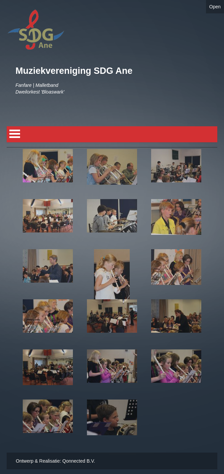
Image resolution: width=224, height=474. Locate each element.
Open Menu (15, 133)
